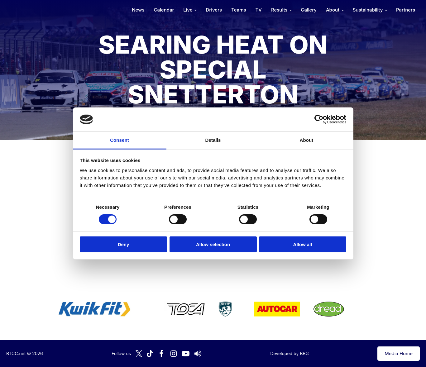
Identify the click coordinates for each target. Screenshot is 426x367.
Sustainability (368, 10)
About (332, 10)
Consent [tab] (119, 140)
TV (259, 10)
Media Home (399, 353)
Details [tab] (213, 140)
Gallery (309, 10)
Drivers (214, 10)
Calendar (164, 10)
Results (279, 10)
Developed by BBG (289, 353)
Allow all (302, 244)
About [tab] (307, 140)
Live (187, 10)
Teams (238, 10)
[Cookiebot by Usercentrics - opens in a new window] (319, 119)
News (138, 10)
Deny (123, 244)
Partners (405, 10)
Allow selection (213, 244)
